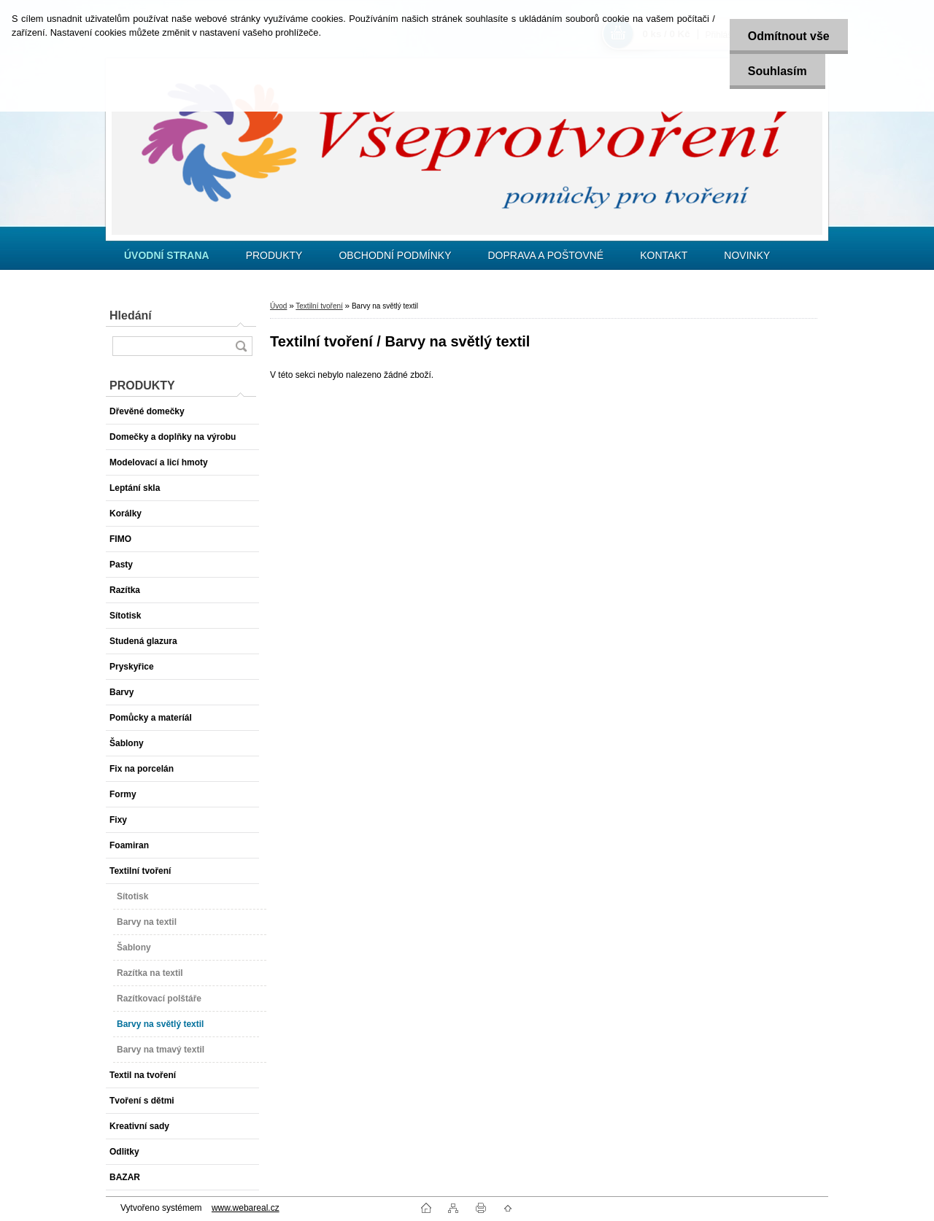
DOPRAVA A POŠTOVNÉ (545, 255)
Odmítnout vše (789, 36)
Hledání (130, 315)
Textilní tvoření (319, 306)
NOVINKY (747, 255)
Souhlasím (777, 71)
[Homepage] (167, 255)
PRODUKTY (274, 255)
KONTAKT (663, 255)
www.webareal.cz (245, 1208)
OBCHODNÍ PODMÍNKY (395, 255)
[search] (241, 346)
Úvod (278, 306)
